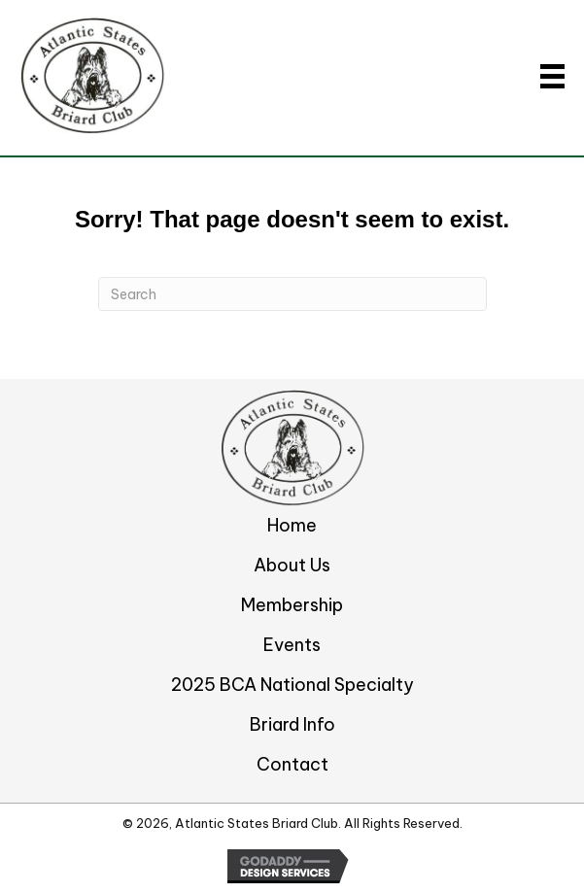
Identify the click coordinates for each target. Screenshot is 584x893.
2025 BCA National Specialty (292, 684)
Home (292, 525)
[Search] (292, 294)
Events (292, 645)
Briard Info (292, 724)
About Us (292, 565)
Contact (292, 764)
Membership (292, 605)
